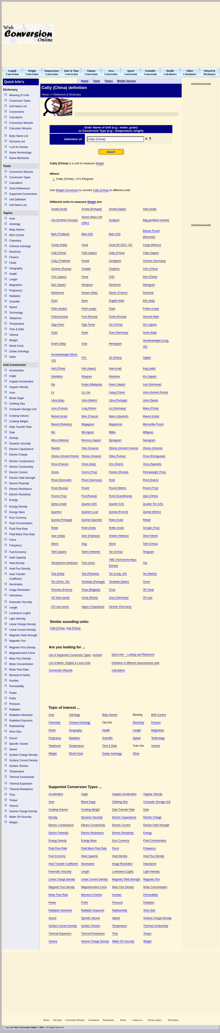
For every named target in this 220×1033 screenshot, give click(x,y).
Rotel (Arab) (89, 527)
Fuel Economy (17, 552)
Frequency (15, 545)
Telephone (15, 318)
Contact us (137, 1020)
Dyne (85, 300)
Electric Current (18, 472)
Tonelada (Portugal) (93, 581)
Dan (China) (150, 276)
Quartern (56, 512)
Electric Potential (19, 483)
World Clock (16, 345)
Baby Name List (18, 136)
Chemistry (15, 240)
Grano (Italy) (58, 343)
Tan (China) (116, 551)
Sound (13, 738)
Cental (85, 260)
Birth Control (16, 235)
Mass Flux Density (20, 658)
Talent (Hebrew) (91, 551)
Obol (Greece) (90, 448)
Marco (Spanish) (118, 416)
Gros (84, 343)
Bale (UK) (87, 234)
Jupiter (147, 357)
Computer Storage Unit (23, 409)
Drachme (148, 292)
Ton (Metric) (150, 573)
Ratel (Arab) (116, 519)
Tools (7, 166)
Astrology (14, 224)
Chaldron (114, 268)
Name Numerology (20, 152)
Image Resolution (19, 589)
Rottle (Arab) (116, 527)
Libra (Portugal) (118, 400)
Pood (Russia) (59, 488)
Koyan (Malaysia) (92, 384)
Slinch (54, 543)
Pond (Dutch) (151, 480)
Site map (57, 1020)
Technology (16, 312)
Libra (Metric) (89, 400)
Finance (14, 257)
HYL (84, 357)
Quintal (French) (118, 512)
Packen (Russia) (118, 472)
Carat (85, 244)
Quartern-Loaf (90, 512)
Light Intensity (17, 618)
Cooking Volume (19, 415)
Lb (52, 392)
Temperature (16, 323)
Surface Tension (18, 765)
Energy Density (18, 506)
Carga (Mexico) (152, 244)
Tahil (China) (150, 543)
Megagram (88, 424)
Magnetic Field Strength (23, 635)
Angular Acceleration (21, 381)
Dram (54, 300)
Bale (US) (114, 234)
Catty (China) (101, 190)
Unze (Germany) (118, 597)
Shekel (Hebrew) (118, 535)
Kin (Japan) (149, 376)
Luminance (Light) (20, 613)
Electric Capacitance (21, 449)
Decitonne (115, 284)
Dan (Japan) (58, 284)
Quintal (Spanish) (92, 519)
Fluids (12, 262)
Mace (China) (151, 408)
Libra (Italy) (57, 400)
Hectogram (115, 343)
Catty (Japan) (151, 252)
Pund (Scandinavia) (120, 496)
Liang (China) (117, 392)
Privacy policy (155, 1020)
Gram (85, 332)
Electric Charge (18, 454)
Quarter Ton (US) (153, 504)
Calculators (16, 117)
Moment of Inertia (19, 675)
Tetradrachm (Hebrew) (64, 562)
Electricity (15, 251)
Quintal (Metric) (152, 512)
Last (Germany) (152, 384)
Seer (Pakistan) (91, 535)
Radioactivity (16, 726)
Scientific (14, 301)
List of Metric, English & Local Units (69, 663)
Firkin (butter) (59, 308)
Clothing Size (17, 403)
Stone (112, 543)
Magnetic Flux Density (22, 647)
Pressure (14, 703)
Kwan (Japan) (117, 384)
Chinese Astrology (20, 246)
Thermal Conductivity (21, 777)
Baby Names (17, 229)
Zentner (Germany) (120, 606)
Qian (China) (150, 496)
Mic (53, 432)
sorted (97, 655)
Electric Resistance (20, 488)
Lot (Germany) (117, 408)
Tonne (146, 581)
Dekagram (149, 284)
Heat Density (17, 563)
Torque (13, 800)
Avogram (114, 220)
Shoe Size (15, 731)
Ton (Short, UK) (60, 581)
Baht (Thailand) (60, 234)
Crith (111, 276)
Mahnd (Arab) (59, 416)
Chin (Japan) (58, 276)
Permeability (16, 686)
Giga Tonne (88, 324)
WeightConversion (32, 72)
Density (13, 438)
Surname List (17, 141)
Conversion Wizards (21, 122)
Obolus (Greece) (91, 456)
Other (12, 357)
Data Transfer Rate (20, 426)
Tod (145, 562)
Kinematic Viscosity (20, 602)
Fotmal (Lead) (59, 316)
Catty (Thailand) (60, 260)
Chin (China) (150, 268)
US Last (147, 597)
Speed (13, 307)
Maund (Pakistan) (61, 424)
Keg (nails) (149, 368)
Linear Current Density (22, 629)
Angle (12, 376)
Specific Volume (18, 743)
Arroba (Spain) (117, 209)
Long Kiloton (89, 408)
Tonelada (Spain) (119, 581)
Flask (112, 308)
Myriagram (115, 440)
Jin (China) (115, 357)
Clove (85, 276)
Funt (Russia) (89, 316)
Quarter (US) (116, 504)
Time (12, 794)
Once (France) (59, 464)
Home (46, 1020)
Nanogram (149, 440)
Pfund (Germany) (92, 480)
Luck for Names (18, 147)
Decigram (87, 284)
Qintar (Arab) (58, 504)
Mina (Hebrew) (60, 440)
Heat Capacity (17, 557)
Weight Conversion (67, 190)
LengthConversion (12, 72)
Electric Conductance (21, 461)
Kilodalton (57, 376)
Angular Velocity (18, 387)
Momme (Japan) (91, 440)
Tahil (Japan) (58, 551)
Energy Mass (17, 512)
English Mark (116, 300)
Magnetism (15, 285)
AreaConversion (110, 72)
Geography (15, 268)
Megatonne (115, 424)
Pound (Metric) (117, 488)
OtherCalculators (189, 72)
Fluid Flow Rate (18, 528)
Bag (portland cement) (156, 220)
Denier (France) (118, 292)
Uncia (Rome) (90, 597)
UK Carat (148, 589)
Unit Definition (17, 199)
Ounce (55, 472)
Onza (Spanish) (152, 464)
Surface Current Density (23, 760)
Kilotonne (114, 376)
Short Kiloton (150, 535)
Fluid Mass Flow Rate (22, 534)
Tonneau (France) (61, 589)
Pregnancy (15, 290)
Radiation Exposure (21, 720)
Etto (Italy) (149, 300)
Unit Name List (18, 106)
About (123, 1020)
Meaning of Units (19, 95)
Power (13, 692)
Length (13, 279)
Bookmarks (108, 1020)
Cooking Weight (18, 421)
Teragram (148, 551)
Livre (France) (59, 408)
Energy (13, 500)
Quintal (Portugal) (61, 519)
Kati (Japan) (89, 368)
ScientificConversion (150, 72)
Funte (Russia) (117, 316)
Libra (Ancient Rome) (155, 392)
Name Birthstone (19, 158)
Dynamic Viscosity (20, 443)
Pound (85, 488)
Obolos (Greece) (153, 448)
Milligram (148, 432)
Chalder (86, 268)
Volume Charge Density (23, 811)
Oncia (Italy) (89, 464)
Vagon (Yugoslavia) (93, 606)
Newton (55, 448)
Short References (19, 188)
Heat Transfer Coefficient (17, 576)
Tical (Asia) (88, 562)
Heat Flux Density (19, 568)
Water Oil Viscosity (20, 816)
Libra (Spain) (150, 400)
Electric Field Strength (22, 477)
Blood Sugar (16, 398)
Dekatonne (57, 292)
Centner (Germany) (154, 260)
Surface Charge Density (23, 754)
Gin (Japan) (150, 324)
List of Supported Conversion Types (70, 655)
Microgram (88, 432)
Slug (84, 543)
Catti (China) (58, 252)
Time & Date (16, 329)
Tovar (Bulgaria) (91, 589)
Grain (54, 332)
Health (13, 273)
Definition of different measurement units (135, 663)
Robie (54, 527)
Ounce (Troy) (89, 472)
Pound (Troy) (150, 488)
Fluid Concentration (20, 523)
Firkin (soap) (89, 308)
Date (12, 432)
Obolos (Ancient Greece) (123, 448)
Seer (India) (58, 535)
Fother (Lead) (151, 308)
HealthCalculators (170, 72)
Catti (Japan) (89, 252)
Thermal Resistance (21, 789)
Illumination (16, 584)
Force (12, 539)
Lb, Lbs (86, 392)
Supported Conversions (23, 194)
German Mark (151, 316)
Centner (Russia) (61, 268)
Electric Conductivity (21, 466)
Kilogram (87, 376)
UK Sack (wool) (60, 597)
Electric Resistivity (20, 494)
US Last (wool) (60, 606)
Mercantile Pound (153, 424)
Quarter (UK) (89, 504)
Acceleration (16, 370)
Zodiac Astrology (19, 351)
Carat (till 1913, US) (120, 244)
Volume (13, 334)
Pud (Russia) (89, 496)
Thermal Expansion (20, 783)
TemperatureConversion (51, 72)
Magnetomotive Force (22, 653)
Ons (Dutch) (116, 464)
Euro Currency (17, 517)
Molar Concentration (21, 664)
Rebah (147, 519)
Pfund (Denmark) (61, 480)
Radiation (15, 296)
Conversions (16, 111)
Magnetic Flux (17, 640)
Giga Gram (57, 324)
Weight (13, 340)
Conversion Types (20, 100)
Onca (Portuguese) (154, 456)
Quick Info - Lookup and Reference (133, 654)
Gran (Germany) (118, 332)
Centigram (115, 260)
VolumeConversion (91, 72)
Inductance (15, 595)
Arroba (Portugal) (92, 209)
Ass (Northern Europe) (64, 220)
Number (14, 680)
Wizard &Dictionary (210, 72)
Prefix (12, 698)
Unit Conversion (14, 364)
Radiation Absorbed (21, 715)
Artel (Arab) (149, 209)
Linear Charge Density (22, 624)
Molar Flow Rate (19, 669)
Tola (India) (57, 573)
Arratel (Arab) (59, 209)
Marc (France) (90, 416)
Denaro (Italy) (90, 292)
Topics (7, 213)
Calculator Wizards (20, 128)
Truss (112, 589)
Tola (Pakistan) (90, 573)
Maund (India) (151, 416)
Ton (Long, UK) (118, 573)
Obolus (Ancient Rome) (65, 456)
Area (12, 218)
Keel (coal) (115, 368)
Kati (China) (58, 368)
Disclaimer (173, 1020)
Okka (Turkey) (117, 456)
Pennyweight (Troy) (154, 472)
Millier (112, 432)
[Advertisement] (152, 33)
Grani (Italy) (150, 332)
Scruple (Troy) (151, 527)
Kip (53, 384)
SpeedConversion (130, 72)
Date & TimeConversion (71, 72)
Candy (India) (59, 244)
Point (112, 480)
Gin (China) (115, 324)
